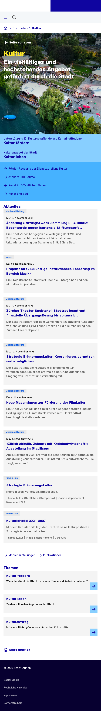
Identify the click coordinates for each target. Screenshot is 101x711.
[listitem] (11, 680)
